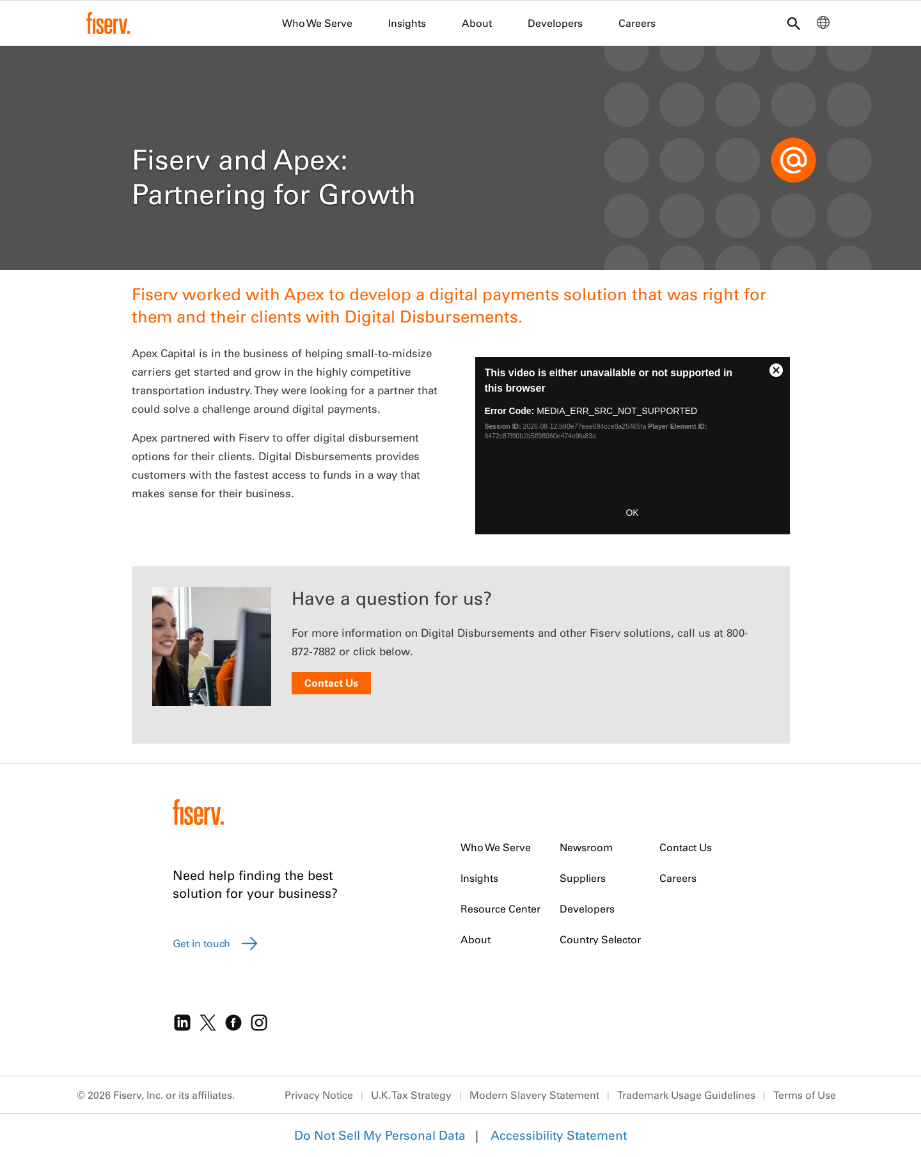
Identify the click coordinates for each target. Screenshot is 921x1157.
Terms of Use (804, 1095)
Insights (407, 23)
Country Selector (600, 939)
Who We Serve (317, 23)
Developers (555, 23)
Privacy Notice (319, 1095)
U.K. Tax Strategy (411, 1095)
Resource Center (500, 908)
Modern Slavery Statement (534, 1095)
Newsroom (586, 847)
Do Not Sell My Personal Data (380, 1135)
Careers (637, 23)
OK (632, 512)
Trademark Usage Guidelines (686, 1095)
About (477, 23)
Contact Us (331, 682)
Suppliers (583, 878)
